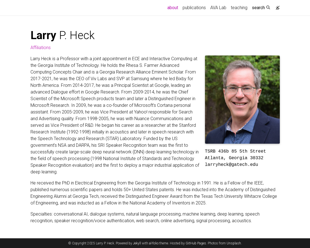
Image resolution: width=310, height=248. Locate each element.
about (173, 7)
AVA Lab (218, 7)
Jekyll (137, 243)
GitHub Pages (196, 243)
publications (194, 7)
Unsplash (234, 243)
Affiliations (40, 47)
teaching (239, 7)
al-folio (153, 243)
